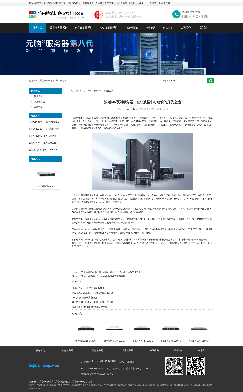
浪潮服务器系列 (58, 27)
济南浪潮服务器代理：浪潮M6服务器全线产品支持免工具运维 (111, 272)
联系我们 (203, 27)
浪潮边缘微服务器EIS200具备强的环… (90, 307)
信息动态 (97, 91)
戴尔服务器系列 (84, 27)
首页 (89, 91)
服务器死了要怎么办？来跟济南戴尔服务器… (93, 292)
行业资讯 (150, 27)
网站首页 (37, 27)
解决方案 (168, 27)
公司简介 (186, 27)
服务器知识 (131, 27)
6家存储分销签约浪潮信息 (84, 297)
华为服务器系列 (109, 27)
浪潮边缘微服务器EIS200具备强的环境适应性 (103, 276)
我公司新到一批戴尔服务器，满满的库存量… (93, 302)
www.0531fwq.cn (131, 109)
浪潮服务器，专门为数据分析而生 (88, 288)
